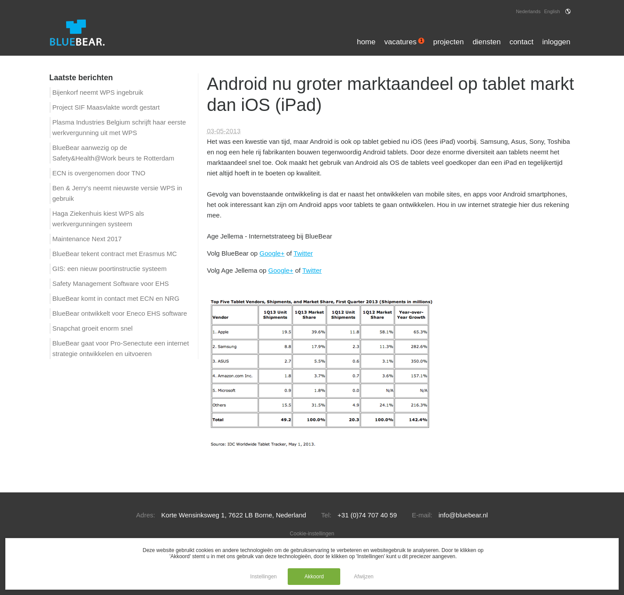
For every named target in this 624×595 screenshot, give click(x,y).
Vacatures (404, 42)
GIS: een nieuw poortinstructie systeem (110, 268)
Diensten (486, 42)
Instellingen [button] (263, 577)
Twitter (303, 253)
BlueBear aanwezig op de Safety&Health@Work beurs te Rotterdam (113, 153)
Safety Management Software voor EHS (111, 283)
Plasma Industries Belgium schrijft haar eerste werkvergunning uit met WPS (119, 127)
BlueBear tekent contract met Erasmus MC (115, 253)
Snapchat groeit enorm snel (93, 328)
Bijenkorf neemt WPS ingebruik (98, 92)
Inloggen (556, 42)
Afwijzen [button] (364, 577)
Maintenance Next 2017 (87, 238)
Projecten (448, 42)
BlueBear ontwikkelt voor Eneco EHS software (120, 313)
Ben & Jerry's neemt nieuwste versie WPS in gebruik (117, 193)
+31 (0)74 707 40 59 (367, 515)
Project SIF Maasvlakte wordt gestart (106, 107)
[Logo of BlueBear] (86, 33)
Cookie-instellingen (312, 534)
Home (366, 42)
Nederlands (528, 11)
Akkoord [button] (314, 577)
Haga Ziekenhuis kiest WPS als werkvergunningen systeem (98, 219)
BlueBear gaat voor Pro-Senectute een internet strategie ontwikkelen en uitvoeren (121, 348)
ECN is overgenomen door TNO (99, 173)
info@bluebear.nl (463, 515)
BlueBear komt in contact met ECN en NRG (116, 298)
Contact (521, 42)
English (552, 11)
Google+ (272, 253)
